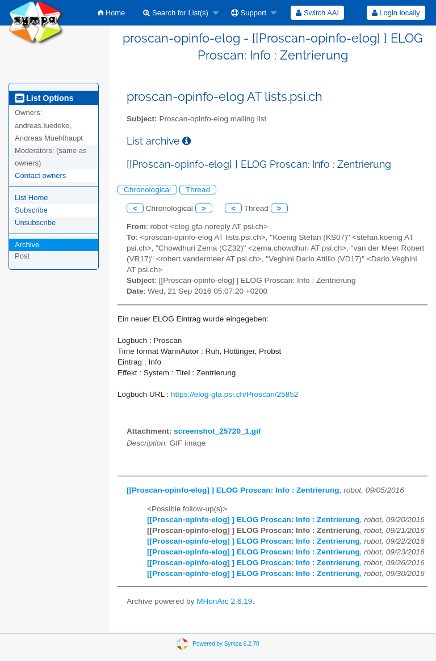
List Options (44, 98)
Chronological (147, 189)
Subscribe (31, 210)
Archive (27, 244)
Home (111, 13)
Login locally (396, 13)
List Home (31, 197)
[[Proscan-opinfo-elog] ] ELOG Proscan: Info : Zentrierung (233, 490)
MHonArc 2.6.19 (224, 601)
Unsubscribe (35, 222)
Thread (198, 189)
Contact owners (40, 175)
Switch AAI (317, 13)
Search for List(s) (175, 13)
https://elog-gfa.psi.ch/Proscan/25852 (234, 394)
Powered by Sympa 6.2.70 (225, 644)
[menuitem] (111, 13)
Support (248, 13)
